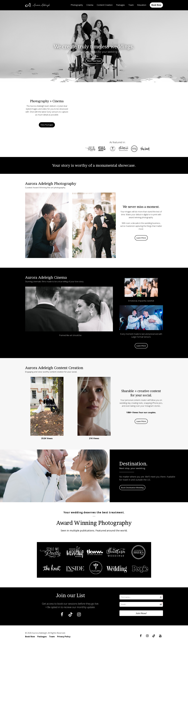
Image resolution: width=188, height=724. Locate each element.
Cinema (89, 5)
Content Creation (105, 5)
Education (141, 5)
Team (131, 5)
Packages (120, 5)
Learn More (141, 238)
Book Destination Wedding (132, 487)
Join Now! (141, 613)
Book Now (156, 5)
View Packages (47, 125)
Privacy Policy (63, 636)
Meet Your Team (94, 61)
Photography (77, 5)
